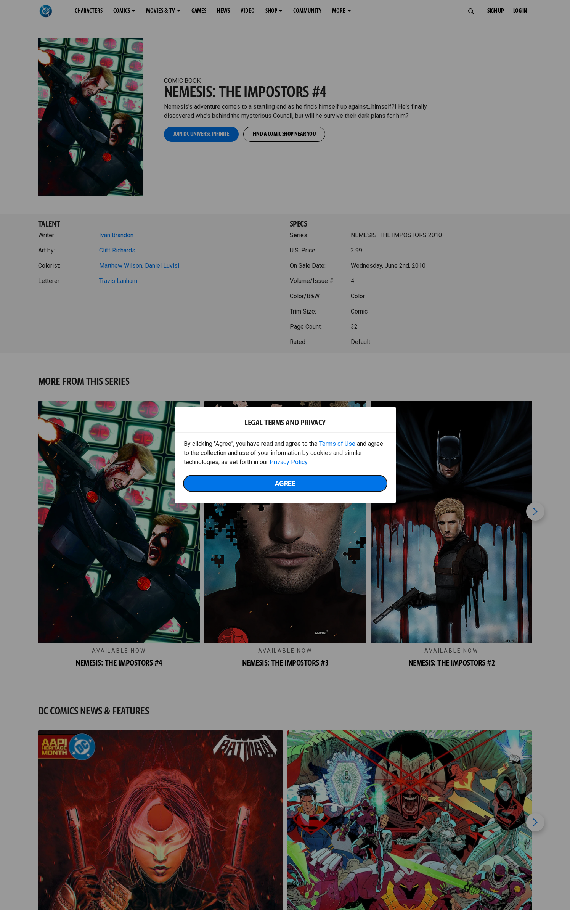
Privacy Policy (288, 462)
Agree (285, 483)
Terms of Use (337, 443)
